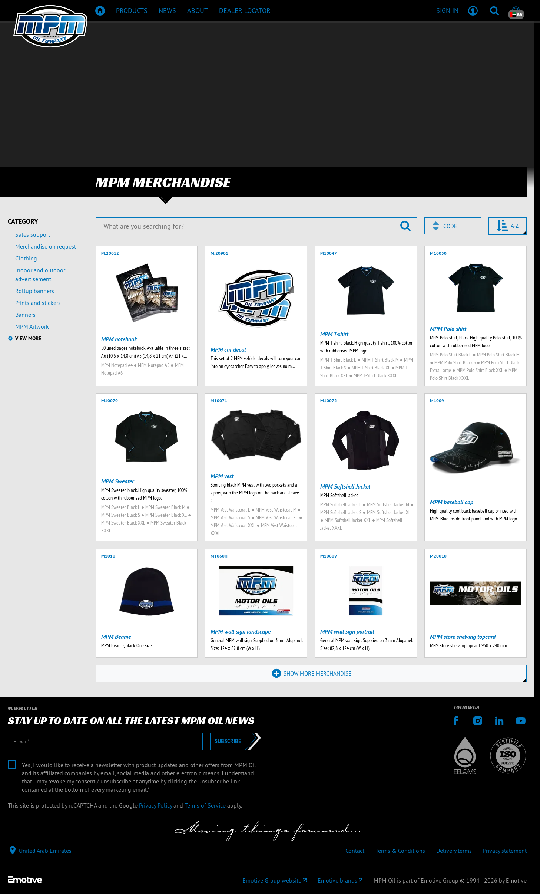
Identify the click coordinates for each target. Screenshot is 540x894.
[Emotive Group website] (274, 880)
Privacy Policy (155, 805)
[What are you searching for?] (256, 225)
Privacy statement (505, 851)
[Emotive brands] (340, 880)
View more (28, 338)
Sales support (32, 234)
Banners (25, 314)
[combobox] (453, 226)
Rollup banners (34, 291)
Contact (354, 851)
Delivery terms (454, 851)
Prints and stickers (38, 302)
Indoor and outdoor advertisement (40, 274)
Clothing (26, 258)
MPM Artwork (32, 326)
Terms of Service (205, 805)
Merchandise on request (45, 246)
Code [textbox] (450, 226)
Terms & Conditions (400, 851)
